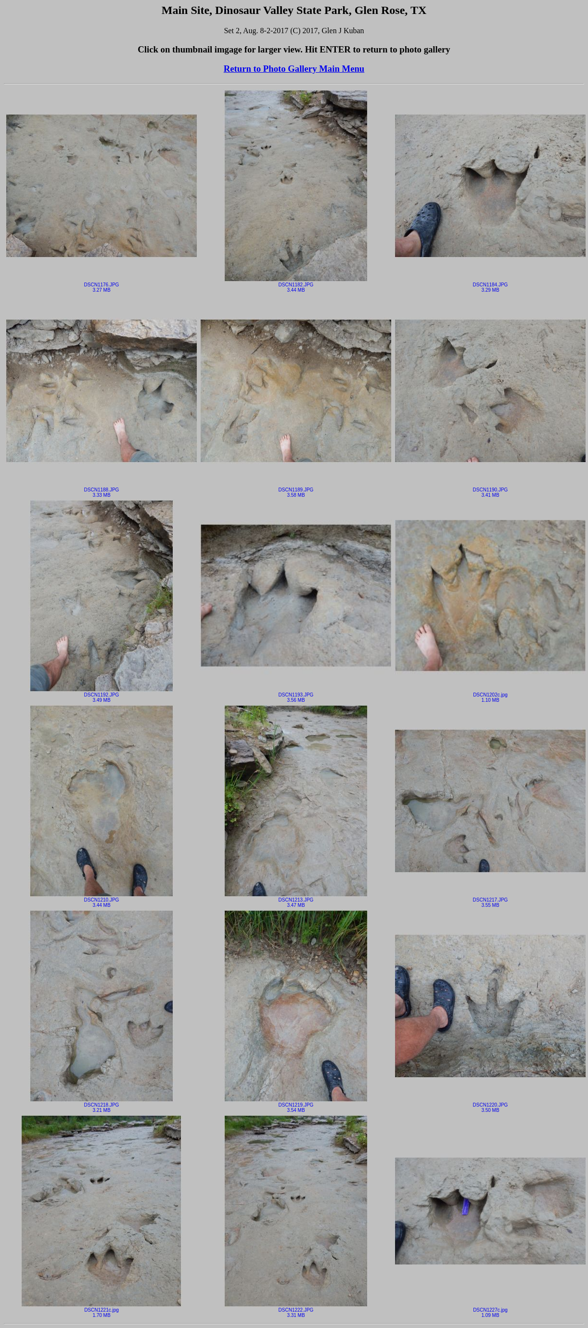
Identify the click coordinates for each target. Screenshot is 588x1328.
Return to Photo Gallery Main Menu (294, 69)
